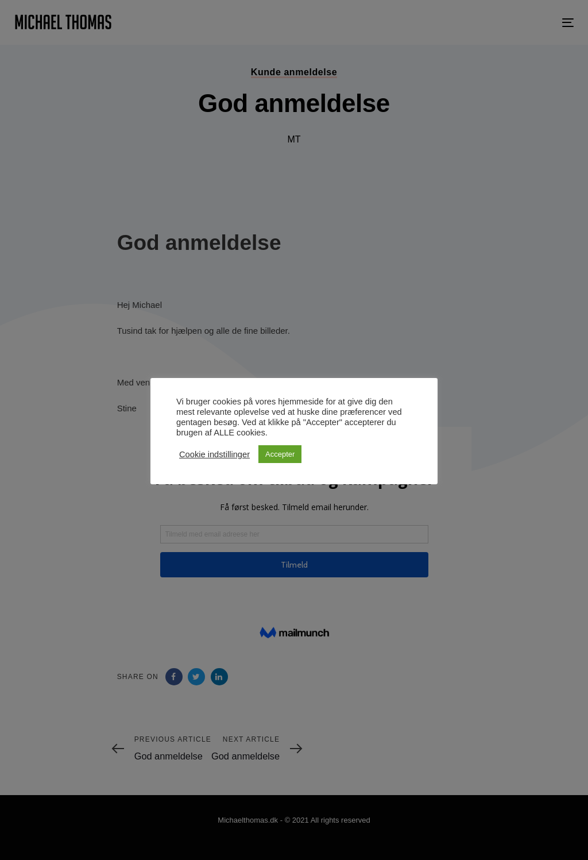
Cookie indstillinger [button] (214, 454)
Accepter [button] (280, 454)
